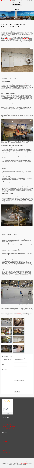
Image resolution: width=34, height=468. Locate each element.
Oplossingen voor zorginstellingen (8, 428)
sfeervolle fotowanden (29, 182)
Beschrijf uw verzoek (5, 369)
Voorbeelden (5, 450)
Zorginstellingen (5, 435)
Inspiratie (4, 443)
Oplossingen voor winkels (7, 424)
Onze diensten (5, 454)
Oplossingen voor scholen (7, 419)
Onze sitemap (5, 441)
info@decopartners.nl (6, 0)
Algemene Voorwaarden (6, 452)
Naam (3, 361)
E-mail (3, 364)
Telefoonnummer (4, 366)
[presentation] (22, 387)
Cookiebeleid (5, 448)
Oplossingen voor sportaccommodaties (9, 426)
